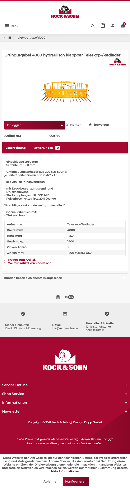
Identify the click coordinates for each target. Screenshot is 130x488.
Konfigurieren (76, 481)
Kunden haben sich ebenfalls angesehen (33, 278)
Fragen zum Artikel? (20, 259)
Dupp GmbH (93, 422)
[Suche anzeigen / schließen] (93, 26)
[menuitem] (11, 26)
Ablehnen (51, 481)
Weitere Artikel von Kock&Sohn (27, 263)
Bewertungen (47, 148)
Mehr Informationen (65, 471)
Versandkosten (90, 439)
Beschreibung (15, 147)
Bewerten (99, 125)
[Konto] (113, 26)
